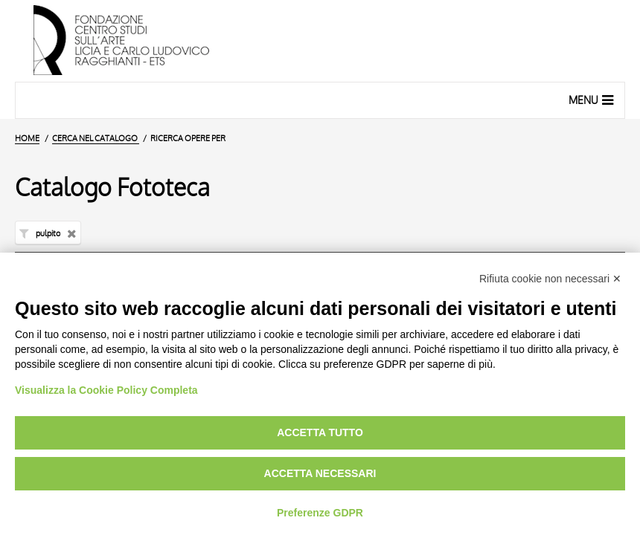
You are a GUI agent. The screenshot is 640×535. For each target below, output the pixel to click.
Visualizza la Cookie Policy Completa (106, 390)
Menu (593, 99)
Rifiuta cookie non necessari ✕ (550, 279)
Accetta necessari (320, 473)
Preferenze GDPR (320, 513)
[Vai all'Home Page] (320, 41)
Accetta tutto (320, 432)
